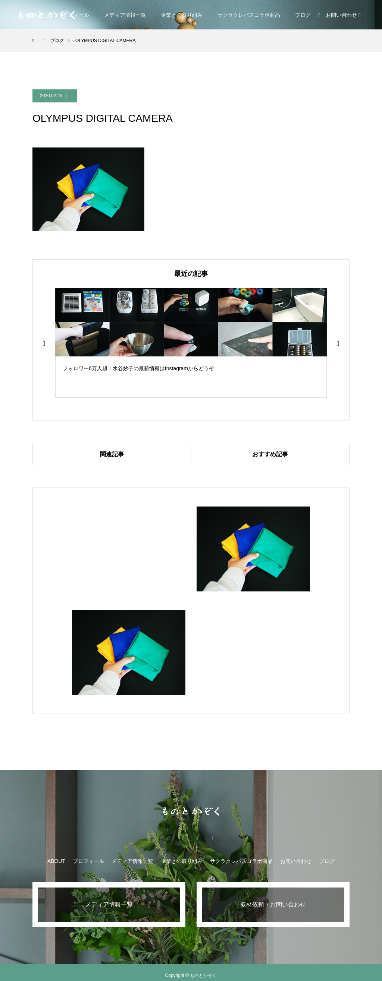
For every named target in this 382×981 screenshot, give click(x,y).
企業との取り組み (182, 15)
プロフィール (88, 861)
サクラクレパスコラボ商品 (248, 15)
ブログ (303, 15)
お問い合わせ (295, 861)
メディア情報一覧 (125, 15)
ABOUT (56, 861)
